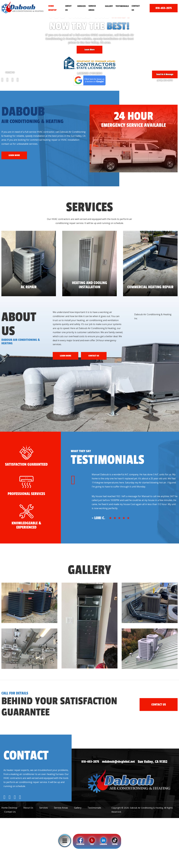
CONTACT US (97, 355)
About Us (68, 8)
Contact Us (136, 8)
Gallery (109, 6)
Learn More (89, 48)
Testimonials (122, 6)
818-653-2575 (164, 8)
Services (81, 6)
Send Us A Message (163, 73)
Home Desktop (52, 8)
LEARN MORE (15, 155)
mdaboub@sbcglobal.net (122, 796)
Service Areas (92, 8)
